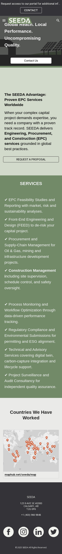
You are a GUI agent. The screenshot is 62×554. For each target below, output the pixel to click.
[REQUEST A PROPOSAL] (31, 159)
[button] (4, 20)
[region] (31, 8)
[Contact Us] (31, 60)
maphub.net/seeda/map (20, 474)
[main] (31, 35)
